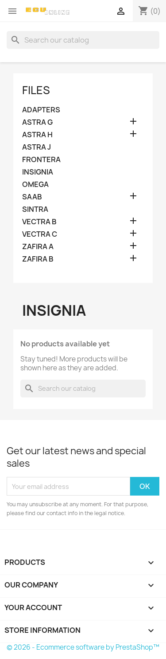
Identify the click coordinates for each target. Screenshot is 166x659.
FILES (36, 90)
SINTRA (35, 209)
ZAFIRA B (38, 259)
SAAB (32, 197)
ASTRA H (37, 134)
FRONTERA (41, 159)
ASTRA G (37, 122)
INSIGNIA (37, 172)
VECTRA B (39, 221)
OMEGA (35, 184)
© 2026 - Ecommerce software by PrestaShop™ (83, 647)
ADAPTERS (41, 110)
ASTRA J (36, 147)
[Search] (83, 40)
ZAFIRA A (38, 246)
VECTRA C (39, 234)
